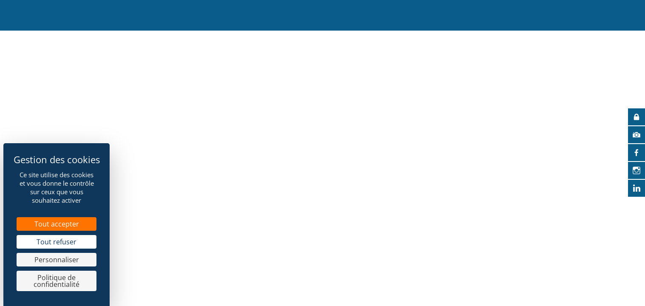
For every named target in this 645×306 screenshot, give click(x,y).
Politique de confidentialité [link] (56, 281)
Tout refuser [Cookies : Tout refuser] (56, 241)
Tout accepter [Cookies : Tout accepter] (56, 224)
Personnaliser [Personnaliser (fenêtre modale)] (56, 259)
